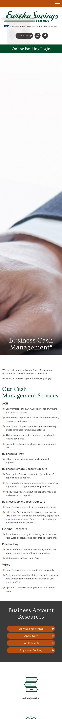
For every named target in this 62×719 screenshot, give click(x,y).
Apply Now (32, 636)
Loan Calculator (31, 642)
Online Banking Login (31, 49)
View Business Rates (31, 628)
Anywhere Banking (31, 650)
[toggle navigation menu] (56, 3)
